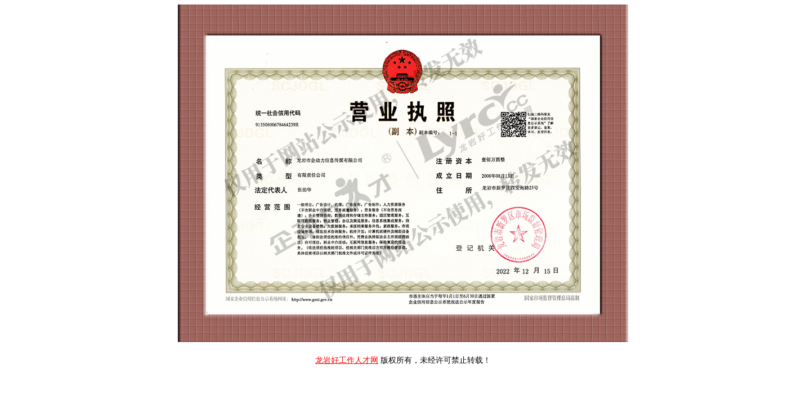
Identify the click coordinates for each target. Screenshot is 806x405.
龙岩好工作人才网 (346, 360)
